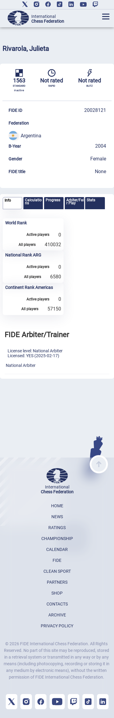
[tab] (12, 203)
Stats (91, 200)
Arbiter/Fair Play (75, 201)
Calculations (33, 201)
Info (8, 200)
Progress (53, 200)
